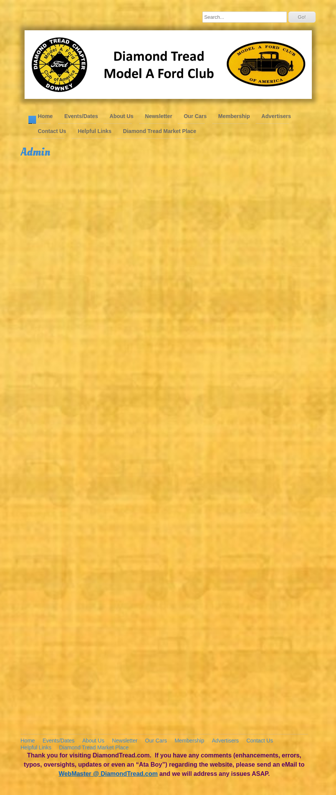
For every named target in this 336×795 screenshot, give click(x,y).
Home (45, 116)
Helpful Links (94, 131)
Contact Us (52, 131)
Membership (234, 116)
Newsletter (158, 116)
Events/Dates (81, 116)
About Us (121, 116)
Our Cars (195, 116)
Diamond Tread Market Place (159, 131)
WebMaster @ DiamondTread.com (108, 773)
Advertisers (276, 116)
